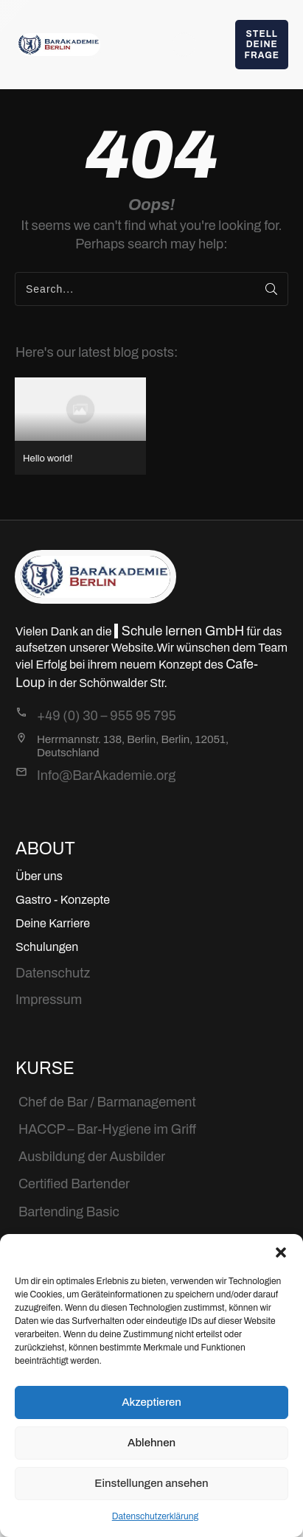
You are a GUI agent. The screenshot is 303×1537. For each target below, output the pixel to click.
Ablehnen (151, 1443)
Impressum (48, 999)
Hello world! (80, 425)
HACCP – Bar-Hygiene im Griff (107, 1129)
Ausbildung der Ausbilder (91, 1156)
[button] (281, 1252)
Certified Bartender (74, 1184)
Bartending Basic (68, 1212)
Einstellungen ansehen (151, 1483)
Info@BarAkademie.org (106, 775)
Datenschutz (52, 973)
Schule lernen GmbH (183, 631)
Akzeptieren (151, 1402)
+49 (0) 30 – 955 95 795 (106, 715)
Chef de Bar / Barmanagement (107, 1102)
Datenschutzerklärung (155, 1516)
